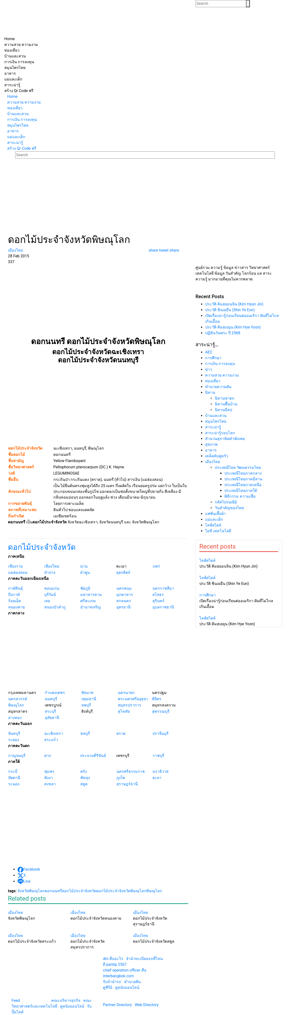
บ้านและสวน (216, 415)
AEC (208, 352)
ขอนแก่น (51, 588)
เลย (47, 601)
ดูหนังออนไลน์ (72, 1006)
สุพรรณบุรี (161, 711)
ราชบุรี (158, 755)
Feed (16, 1000)
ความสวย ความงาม (222, 375)
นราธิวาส (160, 771)
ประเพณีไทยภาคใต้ (240, 490)
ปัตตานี (14, 777)
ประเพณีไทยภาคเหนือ (243, 485)
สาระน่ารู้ (213, 427)
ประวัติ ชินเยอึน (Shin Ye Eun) (230, 310)
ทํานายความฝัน (218, 386)
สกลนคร (123, 601)
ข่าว (208, 369)
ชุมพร (49, 771)
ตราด (121, 733)
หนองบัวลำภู (55, 607)
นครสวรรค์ (17, 699)
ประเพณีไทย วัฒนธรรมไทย (238, 467)
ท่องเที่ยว (212, 381)
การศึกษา (213, 358)
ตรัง (83, 771)
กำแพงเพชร (55, 692)
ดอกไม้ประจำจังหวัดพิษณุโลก (121, 891)
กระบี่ (12, 771)
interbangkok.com (118, 976)
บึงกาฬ (14, 594)
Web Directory (146, 1005)
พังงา (48, 777)
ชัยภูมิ (85, 588)
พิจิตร (156, 699)
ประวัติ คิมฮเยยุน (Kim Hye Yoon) (233, 327)
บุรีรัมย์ (50, 594)
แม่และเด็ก (214, 519)
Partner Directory (117, 1005)
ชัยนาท (87, 692)
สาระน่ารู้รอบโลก (220, 433)
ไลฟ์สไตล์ (213, 525)
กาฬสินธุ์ (15, 588)
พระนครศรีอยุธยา (133, 699)
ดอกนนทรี (53, 891)
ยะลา (156, 777)
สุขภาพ (211, 444)
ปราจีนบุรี (160, 733)
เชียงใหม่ (51, 566)
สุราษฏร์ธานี (127, 784)
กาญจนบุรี (16, 755)
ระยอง (13, 739)
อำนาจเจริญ (90, 607)
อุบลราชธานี (163, 607)
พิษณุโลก (16, 705)
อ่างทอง (15, 717)
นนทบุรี (51, 699)
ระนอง (13, 784)
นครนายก (126, 692)
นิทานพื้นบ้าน (226, 404)
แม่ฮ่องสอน (17, 572)
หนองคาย (16, 607)
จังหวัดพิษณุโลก (31, 891)
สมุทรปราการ (129, 705)
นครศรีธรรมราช (130, 771)
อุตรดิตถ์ (123, 572)
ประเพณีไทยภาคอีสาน (243, 479)
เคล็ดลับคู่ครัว (216, 456)
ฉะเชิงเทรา (53, 733)
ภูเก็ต (120, 777)
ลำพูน (85, 572)
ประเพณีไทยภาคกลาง (243, 473)
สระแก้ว (51, 739)
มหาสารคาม (91, 594)
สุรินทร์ (158, 601)
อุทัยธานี (52, 717)
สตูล (84, 784)
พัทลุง (85, 777)
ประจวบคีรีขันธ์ (93, 755)
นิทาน (210, 392)
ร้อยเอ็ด (14, 601)
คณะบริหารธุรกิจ (65, 1000)
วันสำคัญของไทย (229, 508)
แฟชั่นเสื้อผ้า (215, 513)
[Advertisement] (145, 198)
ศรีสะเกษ (88, 601)
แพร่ (156, 566)
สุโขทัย (124, 711)
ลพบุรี (86, 705)
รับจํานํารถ (112, 981)
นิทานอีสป (223, 410)
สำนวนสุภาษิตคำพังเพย (225, 438)
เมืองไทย (212, 461)
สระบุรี (50, 711)
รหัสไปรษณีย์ (226, 502)
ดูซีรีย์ (107, 987)
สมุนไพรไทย (215, 421)
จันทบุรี (14, 733)
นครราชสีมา (163, 588)
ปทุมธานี (88, 699)
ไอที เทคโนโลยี (218, 531)
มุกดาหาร (124, 594)
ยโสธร (158, 594)
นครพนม (124, 588)
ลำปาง (49, 572)
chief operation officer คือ (124, 970)
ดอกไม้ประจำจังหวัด (42, 547)
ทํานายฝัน (132, 981)
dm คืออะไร (113, 958)
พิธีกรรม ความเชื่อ (240, 496)
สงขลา (50, 784)
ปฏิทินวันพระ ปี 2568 (222, 333)
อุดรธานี (123, 607)
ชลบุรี (85, 733)
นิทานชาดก (224, 398)
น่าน (84, 566)
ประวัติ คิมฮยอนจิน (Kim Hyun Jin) (234, 304)
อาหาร (211, 450)
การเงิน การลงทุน (220, 363)
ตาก (47, 755)
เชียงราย (15, 566)
